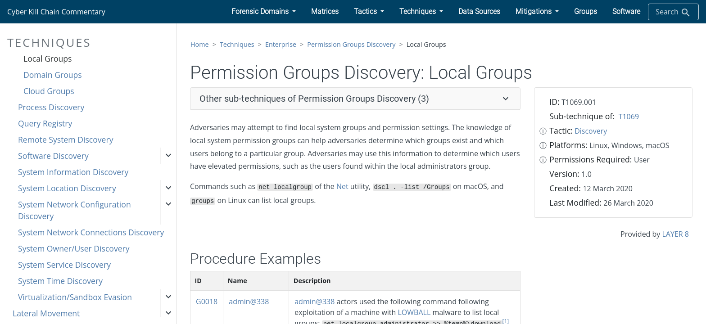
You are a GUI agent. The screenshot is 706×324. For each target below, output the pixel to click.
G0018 (206, 301)
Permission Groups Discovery (351, 44)
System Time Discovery (60, 280)
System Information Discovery (73, 171)
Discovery (591, 131)
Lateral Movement (46, 313)
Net (342, 186)
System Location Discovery (67, 188)
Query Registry (45, 123)
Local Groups (47, 58)
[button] (263, 12)
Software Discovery (53, 155)
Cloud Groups (48, 91)
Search (673, 12)
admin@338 (249, 301)
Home (199, 44)
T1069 (629, 117)
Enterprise (280, 44)
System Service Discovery (64, 264)
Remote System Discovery (65, 139)
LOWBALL (414, 312)
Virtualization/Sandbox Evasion (75, 297)
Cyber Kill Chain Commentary (56, 12)
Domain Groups (52, 74)
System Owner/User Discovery (74, 248)
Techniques (237, 44)
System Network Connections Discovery (91, 232)
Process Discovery (51, 107)
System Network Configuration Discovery (74, 210)
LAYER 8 (675, 234)
